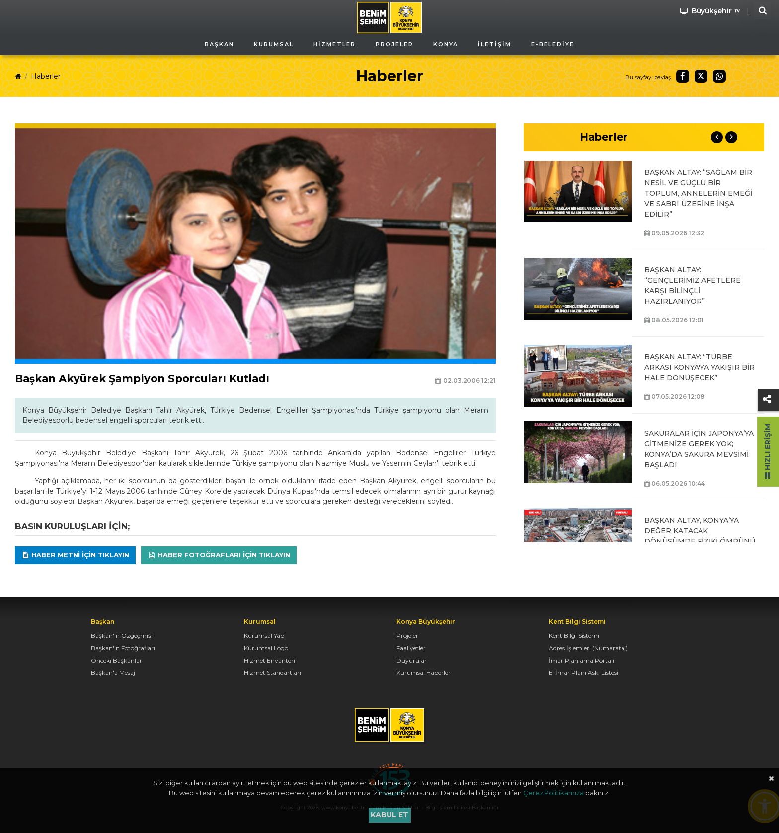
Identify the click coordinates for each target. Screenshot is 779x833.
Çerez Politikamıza (553, 793)
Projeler (407, 635)
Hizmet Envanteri (269, 660)
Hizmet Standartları (272, 672)
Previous (717, 137)
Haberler (46, 76)
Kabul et (389, 814)
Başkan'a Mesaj (113, 672)
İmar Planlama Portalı (581, 660)
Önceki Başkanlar (116, 660)
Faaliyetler (411, 648)
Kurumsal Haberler (423, 672)
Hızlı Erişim (767, 451)
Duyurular (411, 660)
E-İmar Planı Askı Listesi (583, 672)
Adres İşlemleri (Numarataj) (588, 648)
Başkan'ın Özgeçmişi (122, 635)
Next (731, 137)
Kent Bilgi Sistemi (574, 635)
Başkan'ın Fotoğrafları (123, 648)
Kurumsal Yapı (265, 635)
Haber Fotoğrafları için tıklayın (219, 555)
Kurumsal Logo (266, 648)
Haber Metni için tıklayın (75, 555)
